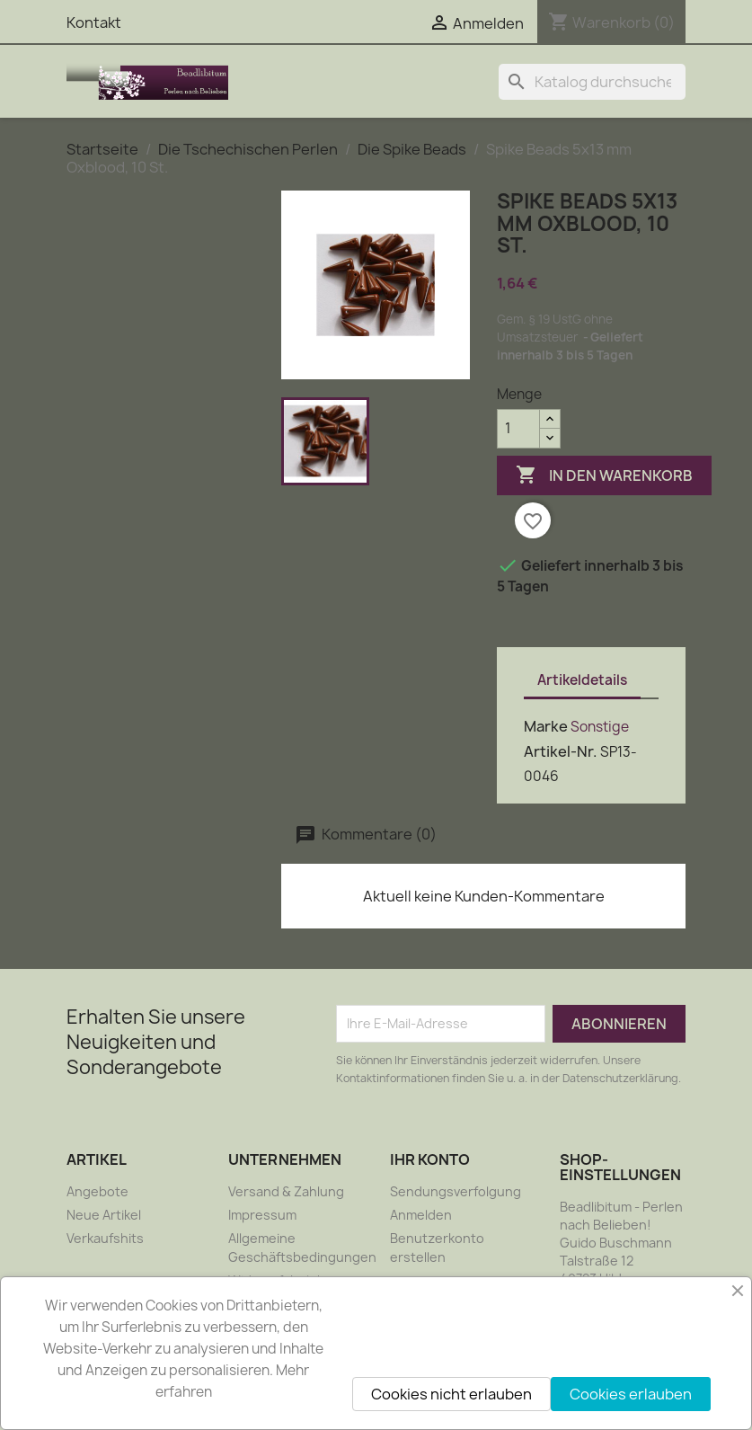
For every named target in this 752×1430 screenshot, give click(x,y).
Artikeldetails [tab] (582, 680)
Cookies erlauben (631, 1394)
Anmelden (421, 1214)
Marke (546, 726)
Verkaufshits (105, 1238)
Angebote (97, 1191)
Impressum (262, 1214)
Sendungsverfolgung (455, 1191)
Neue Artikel (103, 1214)
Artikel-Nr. (560, 751)
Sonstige (600, 726)
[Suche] (592, 82)
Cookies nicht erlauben (451, 1394)
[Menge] (518, 429)
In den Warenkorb (604, 475)
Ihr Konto (430, 1159)
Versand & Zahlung (286, 1191)
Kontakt (93, 22)
